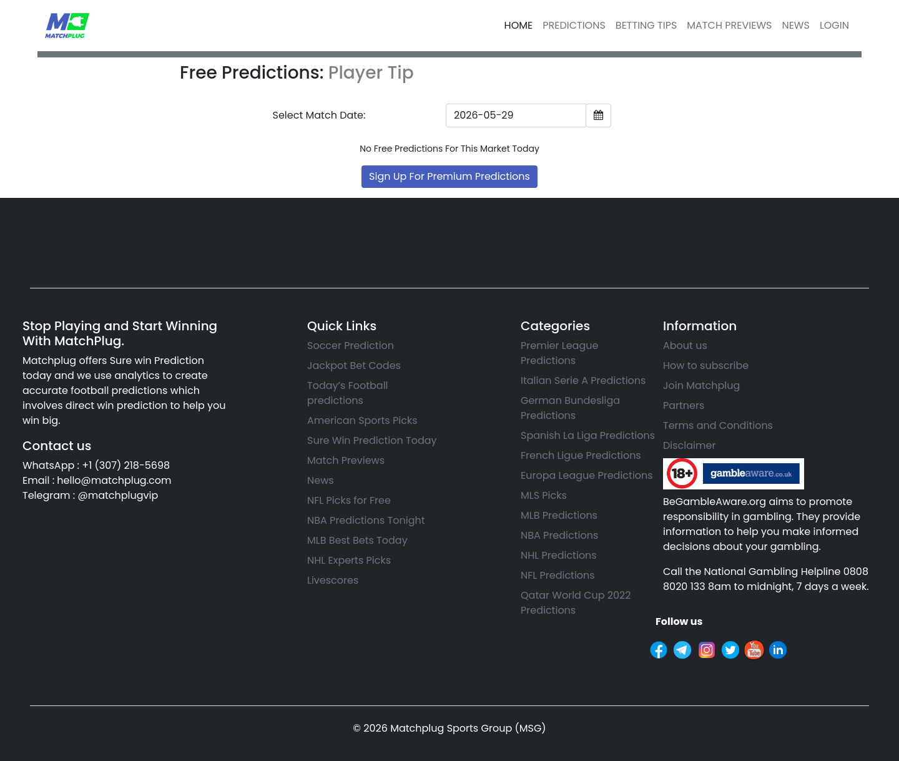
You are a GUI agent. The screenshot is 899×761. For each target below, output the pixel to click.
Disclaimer (689, 445)
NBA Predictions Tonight (366, 520)
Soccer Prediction (350, 345)
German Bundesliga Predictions (570, 408)
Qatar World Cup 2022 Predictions (576, 602)
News (320, 480)
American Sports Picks (362, 420)
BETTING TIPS (646, 25)
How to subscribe (706, 365)
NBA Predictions (559, 535)
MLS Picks (544, 495)
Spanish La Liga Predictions (588, 435)
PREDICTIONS (574, 25)
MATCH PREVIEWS (729, 25)
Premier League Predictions (559, 353)
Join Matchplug (701, 385)
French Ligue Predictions (581, 455)
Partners (683, 405)
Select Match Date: (319, 115)
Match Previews (346, 460)
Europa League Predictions (587, 475)
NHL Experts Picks (349, 560)
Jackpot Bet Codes (354, 365)
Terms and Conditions (718, 425)
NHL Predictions (559, 555)
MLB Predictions (559, 515)
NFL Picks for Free (349, 500)
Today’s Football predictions (347, 393)
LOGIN (834, 25)
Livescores (332, 580)
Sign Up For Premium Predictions (449, 176)
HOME (518, 25)
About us (685, 345)
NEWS (795, 25)
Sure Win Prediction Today (372, 440)
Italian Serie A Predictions (583, 380)
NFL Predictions (558, 575)
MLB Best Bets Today (357, 540)
